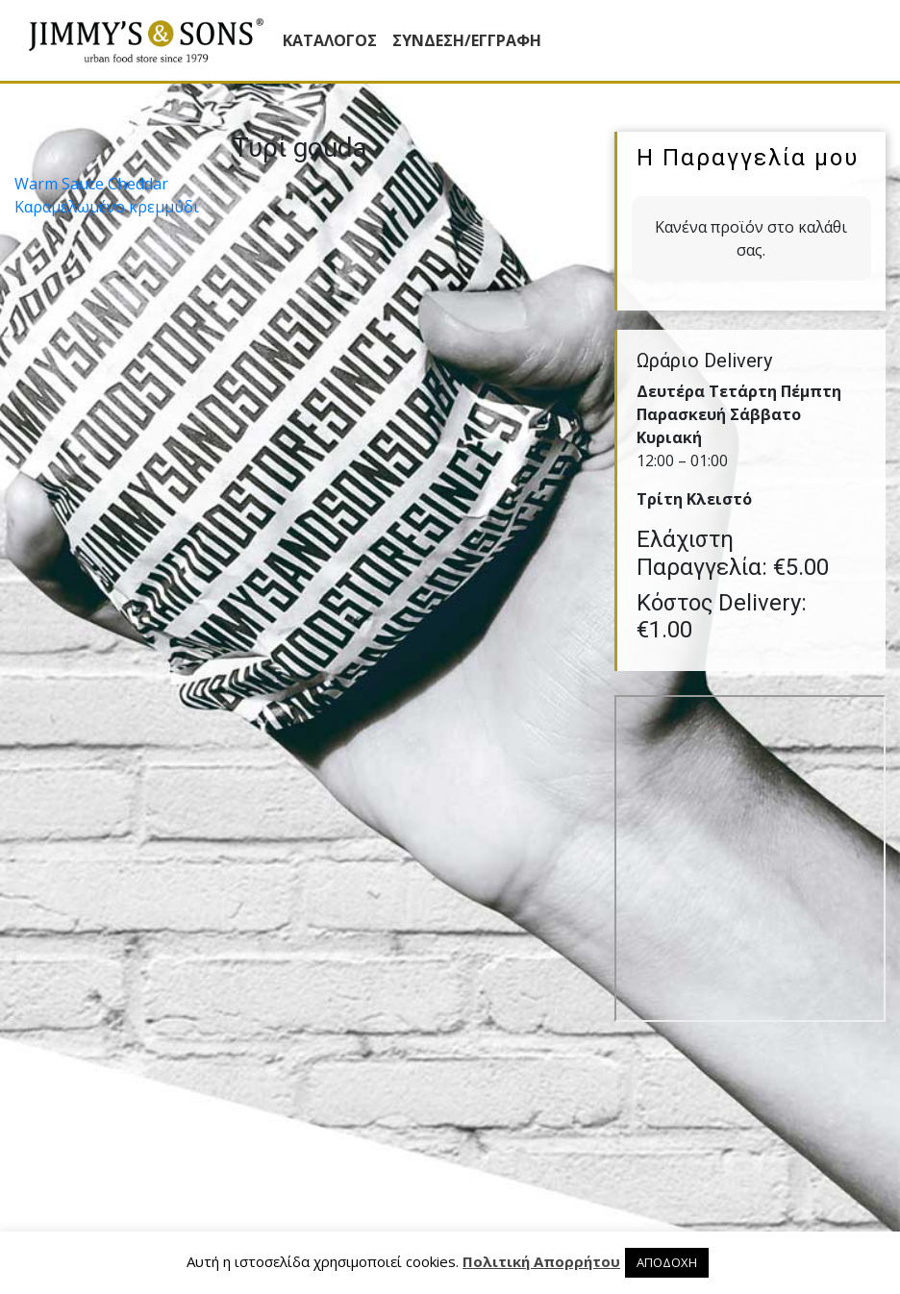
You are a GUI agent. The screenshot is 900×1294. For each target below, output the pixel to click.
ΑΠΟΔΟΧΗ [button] (667, 1262)
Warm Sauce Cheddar (91, 183)
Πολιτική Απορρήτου (541, 1261)
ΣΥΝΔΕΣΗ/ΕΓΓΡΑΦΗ (466, 40)
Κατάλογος (330, 40)
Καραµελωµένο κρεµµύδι (106, 206)
